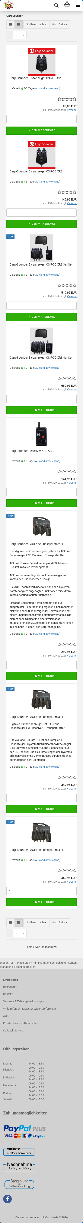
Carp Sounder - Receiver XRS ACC (32, 451)
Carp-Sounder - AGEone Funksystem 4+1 (36, 850)
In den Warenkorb (41, 130)
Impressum (10, 986)
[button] (10, 24)
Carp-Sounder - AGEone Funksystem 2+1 (36, 544)
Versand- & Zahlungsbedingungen (23, 1001)
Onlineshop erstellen (27, 1217)
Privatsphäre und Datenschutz (21, 1023)
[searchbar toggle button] (56, 5)
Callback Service (13, 1030)
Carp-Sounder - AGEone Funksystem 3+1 (36, 717)
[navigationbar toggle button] (77, 5)
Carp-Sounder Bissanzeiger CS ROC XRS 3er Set (41, 264)
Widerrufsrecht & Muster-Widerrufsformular (29, 1008)
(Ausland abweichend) (47, 88)
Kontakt (8, 994)
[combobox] (36, 24)
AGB (6, 1016)
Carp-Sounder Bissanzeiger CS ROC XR (35, 78)
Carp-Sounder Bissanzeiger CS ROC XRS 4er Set (41, 357)
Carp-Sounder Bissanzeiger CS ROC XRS (36, 171)
